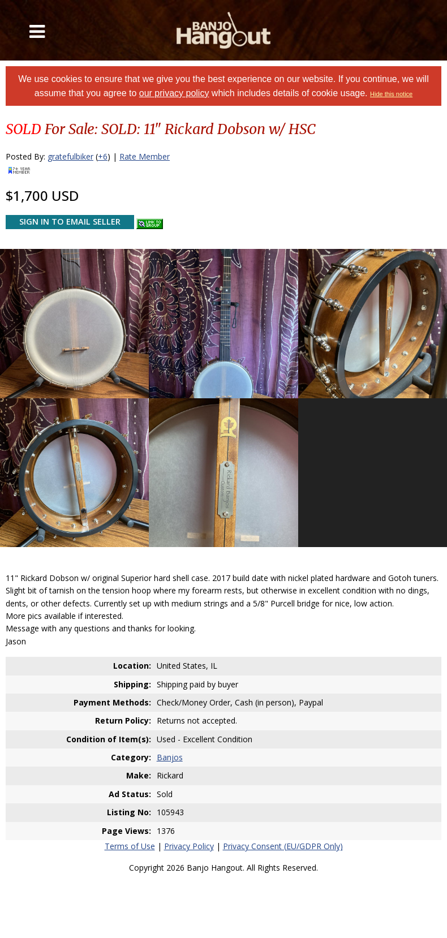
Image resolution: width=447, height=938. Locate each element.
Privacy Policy (189, 846)
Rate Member (144, 156)
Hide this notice (391, 94)
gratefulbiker (70, 156)
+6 (103, 156)
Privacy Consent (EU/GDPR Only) (283, 846)
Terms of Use (130, 846)
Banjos (170, 757)
